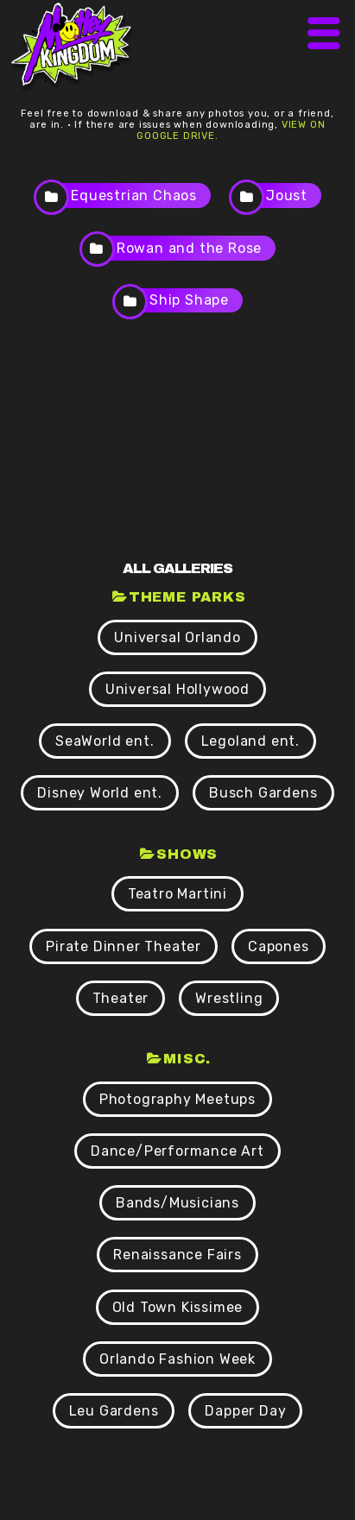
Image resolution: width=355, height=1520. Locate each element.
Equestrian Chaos (134, 195)
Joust (286, 195)
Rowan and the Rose (189, 248)
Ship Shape (189, 300)
